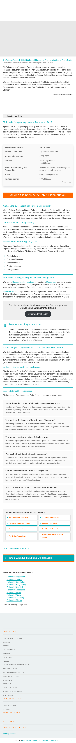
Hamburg (7, 657)
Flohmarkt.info (9, 292)
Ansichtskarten (10, 705)
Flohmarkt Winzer (14, 595)
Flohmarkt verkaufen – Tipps (18, 523)
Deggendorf (51, 282)
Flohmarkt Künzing (14, 600)
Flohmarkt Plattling (14, 579)
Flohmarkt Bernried (15, 587)
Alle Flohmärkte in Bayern (17, 517)
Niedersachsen (10, 669)
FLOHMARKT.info (29, 740)
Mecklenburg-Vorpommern (16, 665)
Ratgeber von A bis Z (48, 523)
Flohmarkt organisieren (16, 529)
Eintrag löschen (9, 734)
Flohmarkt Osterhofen (16, 582)
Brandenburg (9, 650)
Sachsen (7, 684)
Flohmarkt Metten (14, 592)
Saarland (7, 680)
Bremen (6, 653)
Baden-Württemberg (13, 638)
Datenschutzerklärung (45, 308)
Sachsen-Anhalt (10, 688)
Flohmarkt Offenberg (15, 598)
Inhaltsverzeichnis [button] (13, 116)
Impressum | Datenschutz (49, 740)
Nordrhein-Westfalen (13, 672)
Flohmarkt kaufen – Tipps (50, 517)
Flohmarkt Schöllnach (16, 590)
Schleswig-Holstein (12, 691)
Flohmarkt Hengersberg (16, 585)
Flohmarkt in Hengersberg (23, 282)
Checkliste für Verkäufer (49, 529)
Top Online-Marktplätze (16, 536)
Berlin (6, 646)
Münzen (6, 709)
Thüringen (8, 695)
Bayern (6, 642)
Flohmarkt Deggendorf (16, 577)
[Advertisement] (38, 39)
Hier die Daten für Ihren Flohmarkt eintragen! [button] (28, 558)
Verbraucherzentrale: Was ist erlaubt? (51, 536)
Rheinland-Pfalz (11, 676)
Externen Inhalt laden (38, 314)
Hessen (6, 661)
